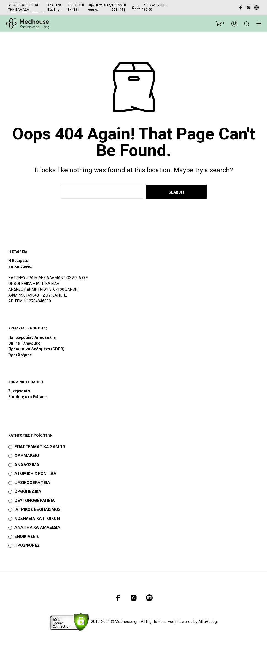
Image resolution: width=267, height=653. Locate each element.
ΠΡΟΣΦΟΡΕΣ (27, 545)
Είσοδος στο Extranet (28, 397)
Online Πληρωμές (24, 343)
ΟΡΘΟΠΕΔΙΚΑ (27, 491)
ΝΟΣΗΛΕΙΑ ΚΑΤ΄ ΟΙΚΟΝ (37, 518)
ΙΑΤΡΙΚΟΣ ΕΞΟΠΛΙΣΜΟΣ (37, 509)
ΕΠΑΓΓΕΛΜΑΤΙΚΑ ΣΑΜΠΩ (39, 446)
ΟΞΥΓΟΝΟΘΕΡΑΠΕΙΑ (34, 500)
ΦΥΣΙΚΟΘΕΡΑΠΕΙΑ (32, 482)
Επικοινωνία (20, 266)
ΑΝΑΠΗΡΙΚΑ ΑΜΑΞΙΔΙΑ (37, 527)
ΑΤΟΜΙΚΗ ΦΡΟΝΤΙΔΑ (35, 473)
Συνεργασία (19, 391)
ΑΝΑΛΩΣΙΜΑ (26, 464)
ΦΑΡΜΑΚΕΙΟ (26, 455)
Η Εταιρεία (18, 260)
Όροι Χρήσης (20, 355)
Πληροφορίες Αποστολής (32, 337)
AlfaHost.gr (208, 622)
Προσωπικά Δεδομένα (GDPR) (36, 349)
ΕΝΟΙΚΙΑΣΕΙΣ (26, 536)
